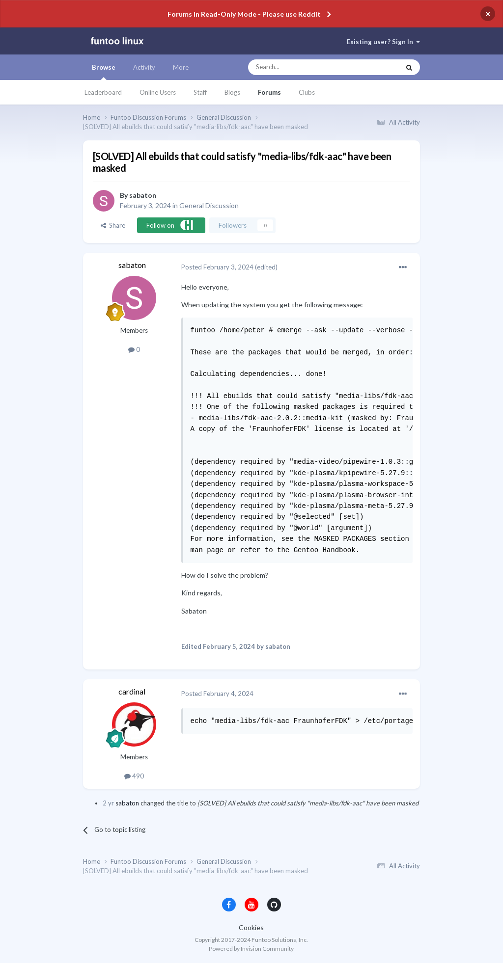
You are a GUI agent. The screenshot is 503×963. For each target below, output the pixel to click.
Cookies (251, 927)
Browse (103, 71)
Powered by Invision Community (251, 948)
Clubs (307, 92)
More (181, 67)
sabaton (142, 195)
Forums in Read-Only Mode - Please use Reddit (244, 14)
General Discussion (209, 205)
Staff (200, 92)
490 (134, 776)
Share (113, 225)
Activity (144, 67)
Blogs (232, 92)
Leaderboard (103, 92)
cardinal (131, 691)
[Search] (304, 67)
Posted (217, 267)
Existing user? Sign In (383, 42)
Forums (269, 92)
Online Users (158, 92)
